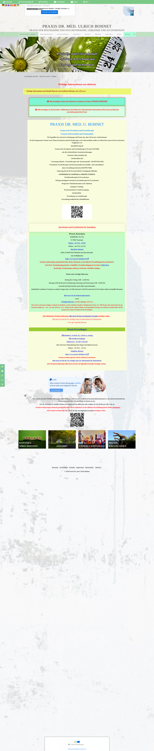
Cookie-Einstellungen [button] (76, 744)
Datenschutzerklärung (34, 9)
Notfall (119, 34)
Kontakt (87, 34)
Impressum (98, 34)
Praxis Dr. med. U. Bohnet (27, 34)
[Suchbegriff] (130, 34)
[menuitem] (28, 34)
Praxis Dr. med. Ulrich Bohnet (77, 26)
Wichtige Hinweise (62, 34)
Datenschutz (109, 34)
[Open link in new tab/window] (25, 2)
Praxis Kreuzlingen (46, 34)
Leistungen (76, 34)
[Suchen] (134, 34)
